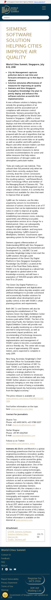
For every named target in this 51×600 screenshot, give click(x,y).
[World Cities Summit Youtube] (15, 569)
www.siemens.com (24, 520)
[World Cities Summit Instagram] (6, 569)
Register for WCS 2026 (34, 580)
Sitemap (4, 590)
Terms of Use (7, 586)
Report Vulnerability (9, 579)
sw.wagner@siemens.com (23, 435)
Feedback (5, 558)
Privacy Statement (9, 583)
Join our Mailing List (34, 589)
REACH (4, 566)
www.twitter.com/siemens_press (20, 443)
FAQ (3, 562)
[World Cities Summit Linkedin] (11, 569)
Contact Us (6, 555)
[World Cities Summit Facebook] (2, 569)
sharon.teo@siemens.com (23, 425)
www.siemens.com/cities (22, 409)
